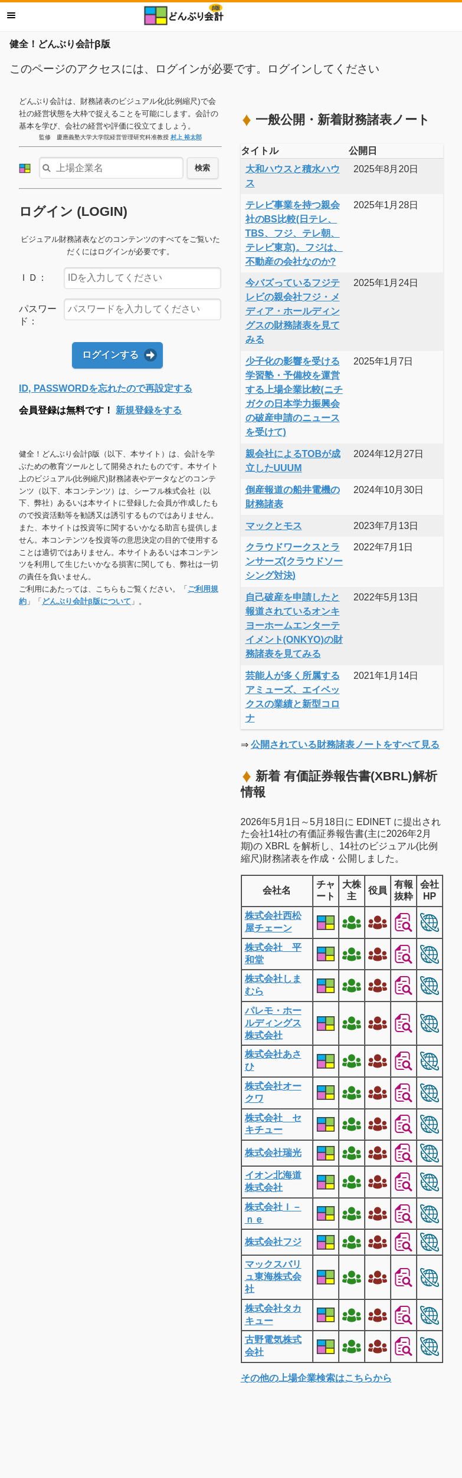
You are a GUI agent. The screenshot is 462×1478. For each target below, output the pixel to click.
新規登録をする (149, 410)
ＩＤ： (33, 277)
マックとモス (273, 526)
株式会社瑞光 (273, 1153)
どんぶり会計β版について (86, 601)
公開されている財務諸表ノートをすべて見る (345, 745)
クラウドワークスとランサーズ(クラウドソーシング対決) (294, 561)
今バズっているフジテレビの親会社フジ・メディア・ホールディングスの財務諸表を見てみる (292, 311)
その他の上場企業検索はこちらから (316, 1378)
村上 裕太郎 (186, 137)
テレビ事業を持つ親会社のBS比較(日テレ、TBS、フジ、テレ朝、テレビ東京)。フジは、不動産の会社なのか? (294, 233)
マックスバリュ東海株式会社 (273, 1276)
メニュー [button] (11, 15)
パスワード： (38, 315)
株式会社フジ (273, 1242)
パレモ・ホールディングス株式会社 (273, 1023)
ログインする (110, 355)
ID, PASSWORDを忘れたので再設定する (105, 388)
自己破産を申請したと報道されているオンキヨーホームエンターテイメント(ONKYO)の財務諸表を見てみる (294, 625)
